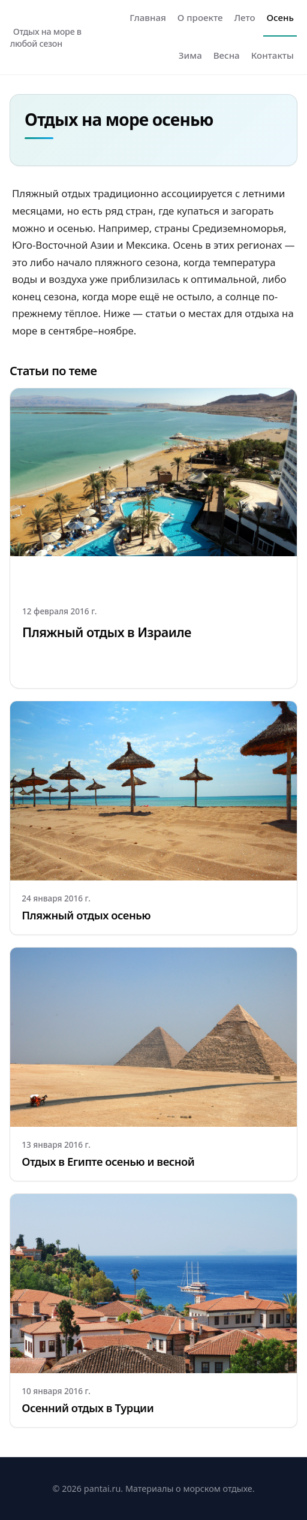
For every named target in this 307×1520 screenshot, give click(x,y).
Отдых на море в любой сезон (46, 37)
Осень (280, 17)
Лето (244, 17)
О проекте (200, 17)
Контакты (272, 55)
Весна (226, 55)
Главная (148, 17)
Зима (190, 55)
